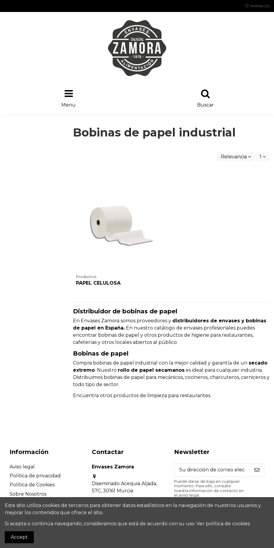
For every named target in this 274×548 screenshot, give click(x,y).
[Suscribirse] (257, 470)
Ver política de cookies (223, 523)
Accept (19, 537)
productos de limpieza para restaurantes (161, 395)
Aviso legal (22, 467)
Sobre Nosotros (28, 494)
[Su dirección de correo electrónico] (212, 470)
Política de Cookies (32, 485)
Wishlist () (257, 6)
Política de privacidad (35, 476)
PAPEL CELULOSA (98, 283)
